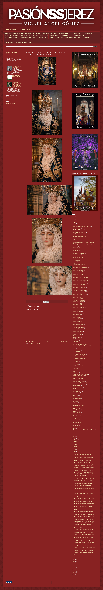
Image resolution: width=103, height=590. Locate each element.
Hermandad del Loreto (77, 318)
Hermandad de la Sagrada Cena (79, 290)
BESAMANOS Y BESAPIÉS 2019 (40, 37)
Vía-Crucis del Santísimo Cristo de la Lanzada (82, 490)
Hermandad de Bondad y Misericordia (80, 267)
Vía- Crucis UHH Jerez (77, 422)
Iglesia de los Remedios (77, 334)
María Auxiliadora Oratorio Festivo (79, 358)
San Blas (74, 399)
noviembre (76, 441)
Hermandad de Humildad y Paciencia (80, 268)
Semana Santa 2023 (76, 409)
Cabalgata (75, 238)
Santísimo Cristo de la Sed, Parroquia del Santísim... (83, 495)
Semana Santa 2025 (76, 412)
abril (75, 451)
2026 (74, 435)
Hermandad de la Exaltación (78, 281)
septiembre (76, 444)
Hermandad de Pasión (77, 311)
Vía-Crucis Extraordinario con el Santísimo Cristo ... (83, 485)
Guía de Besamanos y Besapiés (79, 264)
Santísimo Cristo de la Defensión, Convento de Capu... (84, 468)
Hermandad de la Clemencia (78, 276)
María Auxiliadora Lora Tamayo (78, 357)
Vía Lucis (74, 421)
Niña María (75, 371)
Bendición (75, 233)
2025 (74, 436)
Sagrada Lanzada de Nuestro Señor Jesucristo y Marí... (84, 514)
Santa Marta (75, 402)
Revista (74, 388)
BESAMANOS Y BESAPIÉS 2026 (32, 33)
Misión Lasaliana (76, 369)
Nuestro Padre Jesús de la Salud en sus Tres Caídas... (84, 550)
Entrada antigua (64, 341)
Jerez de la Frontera (76, 337)
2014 (74, 219)
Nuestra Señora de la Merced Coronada (80, 377)
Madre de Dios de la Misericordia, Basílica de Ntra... (83, 472)
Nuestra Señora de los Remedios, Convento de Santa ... (84, 542)
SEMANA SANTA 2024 (88, 33)
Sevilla (74, 416)
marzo (75, 452)
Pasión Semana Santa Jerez (13, 98)
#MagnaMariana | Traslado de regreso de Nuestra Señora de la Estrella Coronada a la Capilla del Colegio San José (16, 85)
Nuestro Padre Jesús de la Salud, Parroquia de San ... (84, 496)
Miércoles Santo (76, 364)
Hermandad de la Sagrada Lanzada (79, 291)
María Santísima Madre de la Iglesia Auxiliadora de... (83, 509)
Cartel (74, 239)
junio (75, 449)
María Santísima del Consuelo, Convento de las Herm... (84, 513)
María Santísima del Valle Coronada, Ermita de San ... (84, 498)
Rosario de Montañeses (77, 391)
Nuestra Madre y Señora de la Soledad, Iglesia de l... (83, 465)
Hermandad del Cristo (77, 317)
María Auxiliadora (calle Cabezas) (79, 354)
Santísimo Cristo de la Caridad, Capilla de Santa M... (83, 539)
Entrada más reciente (30, 341)
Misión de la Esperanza (77, 367)
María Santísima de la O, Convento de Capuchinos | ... (84, 503)
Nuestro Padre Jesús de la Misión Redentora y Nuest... (84, 477)
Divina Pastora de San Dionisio (78, 253)
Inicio (48, 341)
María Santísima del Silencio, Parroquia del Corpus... (83, 537)
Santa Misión (75, 404)
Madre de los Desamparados (78, 347)
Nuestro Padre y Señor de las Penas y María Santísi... (84, 473)
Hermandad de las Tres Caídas (78, 308)
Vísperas (74, 428)
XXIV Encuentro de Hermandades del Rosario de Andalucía (84, 429)
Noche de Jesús (76, 372)
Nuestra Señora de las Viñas (78, 378)
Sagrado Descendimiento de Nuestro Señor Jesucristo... (84, 519)
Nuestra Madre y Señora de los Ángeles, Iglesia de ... (84, 455)
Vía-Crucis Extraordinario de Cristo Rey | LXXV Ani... (83, 491)
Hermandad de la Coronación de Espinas (80, 277)
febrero (75, 554)
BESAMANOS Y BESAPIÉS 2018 (68, 37)
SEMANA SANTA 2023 (26, 35)
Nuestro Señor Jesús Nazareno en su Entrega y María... (84, 493)
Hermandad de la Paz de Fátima (79, 287)
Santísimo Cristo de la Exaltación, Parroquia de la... (83, 524)
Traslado (74, 418)
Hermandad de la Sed (77, 297)
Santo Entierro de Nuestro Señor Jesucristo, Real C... (84, 535)
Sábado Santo (75, 395)
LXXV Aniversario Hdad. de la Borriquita (80, 342)
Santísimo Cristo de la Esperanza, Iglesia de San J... (83, 548)
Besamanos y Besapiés (77, 235)
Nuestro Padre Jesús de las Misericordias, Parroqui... (84, 504)
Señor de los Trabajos (77, 415)
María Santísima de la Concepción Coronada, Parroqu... (84, 462)
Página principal (7, 33)
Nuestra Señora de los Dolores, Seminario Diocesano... (84, 459)
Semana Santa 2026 (76, 414)
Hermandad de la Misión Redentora (79, 284)
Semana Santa (75, 406)
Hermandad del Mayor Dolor (78, 320)
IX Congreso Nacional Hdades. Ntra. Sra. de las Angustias (83, 335)
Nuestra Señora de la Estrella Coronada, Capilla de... (84, 529)
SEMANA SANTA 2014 (9, 42)
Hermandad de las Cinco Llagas (79, 307)
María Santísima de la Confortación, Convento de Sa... (84, 531)
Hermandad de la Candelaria (78, 274)
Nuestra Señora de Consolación (79, 375)
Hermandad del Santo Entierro (78, 328)
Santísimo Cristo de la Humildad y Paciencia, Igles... (83, 532)
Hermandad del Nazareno (77, 321)
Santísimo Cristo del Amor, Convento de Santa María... (84, 521)
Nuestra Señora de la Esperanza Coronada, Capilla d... (84, 478)
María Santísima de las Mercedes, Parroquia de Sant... (84, 527)
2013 (74, 218)
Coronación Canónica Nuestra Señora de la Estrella (82, 244)
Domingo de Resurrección (78, 256)
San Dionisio (75, 401)
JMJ (73, 338)
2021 (74, 222)
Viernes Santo (75, 425)
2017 (74, 567)
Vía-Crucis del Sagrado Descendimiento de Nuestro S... (84, 488)
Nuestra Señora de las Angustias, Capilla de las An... (83, 454)
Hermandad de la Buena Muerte (79, 273)
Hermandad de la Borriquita (78, 271)
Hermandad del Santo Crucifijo (78, 327)
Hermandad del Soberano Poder (79, 330)
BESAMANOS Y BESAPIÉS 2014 (23, 42)
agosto (75, 446)
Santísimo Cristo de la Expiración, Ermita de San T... (83, 480)
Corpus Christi (75, 246)
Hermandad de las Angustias (78, 305)
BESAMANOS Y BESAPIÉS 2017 (23, 40)
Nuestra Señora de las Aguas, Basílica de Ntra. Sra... (84, 475)
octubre (75, 443)
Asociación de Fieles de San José (79, 232)
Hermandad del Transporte (78, 331)
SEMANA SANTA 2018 (54, 37)
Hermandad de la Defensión (78, 278)
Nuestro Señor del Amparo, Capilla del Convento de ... (84, 552)
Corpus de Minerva (76, 247)
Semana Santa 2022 (76, 408)
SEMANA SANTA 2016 (38, 40)
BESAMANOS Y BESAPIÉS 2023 (40, 35)
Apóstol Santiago (76, 230)
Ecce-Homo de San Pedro (78, 257)
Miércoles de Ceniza (76, 362)
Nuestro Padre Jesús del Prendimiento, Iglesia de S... (84, 470)
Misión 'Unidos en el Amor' (78, 365)
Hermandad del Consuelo (77, 315)
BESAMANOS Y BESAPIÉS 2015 (80, 40)
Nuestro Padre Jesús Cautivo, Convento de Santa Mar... (84, 547)
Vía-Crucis (75, 424)
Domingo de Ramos (76, 254)
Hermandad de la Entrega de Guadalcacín (80, 280)
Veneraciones (75, 419)
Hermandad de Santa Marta (78, 313)
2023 (74, 557)
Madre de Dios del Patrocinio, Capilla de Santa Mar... (83, 511)
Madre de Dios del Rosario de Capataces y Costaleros (83, 345)
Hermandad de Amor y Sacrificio (79, 266)
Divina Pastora (75, 250)
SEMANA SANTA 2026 (18, 33)
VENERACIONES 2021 (79, 35)
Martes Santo (75, 361)
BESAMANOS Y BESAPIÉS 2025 (61, 33)
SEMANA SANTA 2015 (66, 40)
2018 (74, 566)
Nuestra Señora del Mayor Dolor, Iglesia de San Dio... (84, 457)
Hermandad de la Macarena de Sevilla (80, 283)
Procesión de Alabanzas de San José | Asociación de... (84, 486)
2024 (74, 438)
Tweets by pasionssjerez (10, 103)
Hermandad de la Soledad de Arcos (79, 300)
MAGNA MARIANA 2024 (75, 33)
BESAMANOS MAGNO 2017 (84, 37)
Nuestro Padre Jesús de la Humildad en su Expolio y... (84, 526)
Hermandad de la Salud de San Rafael (80, 294)
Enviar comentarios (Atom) (36, 343)
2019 (74, 564)
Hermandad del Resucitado (78, 325)
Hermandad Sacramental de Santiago (80, 332)
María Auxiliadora (76, 352)
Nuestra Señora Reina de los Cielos (79, 384)
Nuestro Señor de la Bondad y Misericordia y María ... (84, 545)
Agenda (74, 223)
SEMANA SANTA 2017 (9, 40)
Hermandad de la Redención (78, 288)
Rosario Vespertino (76, 392)
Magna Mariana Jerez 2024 (78, 351)
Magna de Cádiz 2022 (77, 350)
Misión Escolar (75, 368)
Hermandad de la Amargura (78, 270)
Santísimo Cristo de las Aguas (78, 405)
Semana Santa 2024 (76, 411)
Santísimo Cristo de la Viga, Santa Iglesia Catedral (83, 544)
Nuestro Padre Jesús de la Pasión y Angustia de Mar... (84, 522)
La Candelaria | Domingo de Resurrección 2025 (17, 67)
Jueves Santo (75, 340)
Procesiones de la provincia (78, 387)
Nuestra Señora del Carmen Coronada (80, 382)
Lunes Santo (75, 341)
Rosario (74, 389)
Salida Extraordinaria (77, 398)
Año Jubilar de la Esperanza (78, 229)
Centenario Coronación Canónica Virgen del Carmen (82, 240)
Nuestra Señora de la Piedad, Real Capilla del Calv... (83, 508)
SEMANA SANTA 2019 (26, 37)
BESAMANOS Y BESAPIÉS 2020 (12, 37)
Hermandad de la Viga (77, 303)
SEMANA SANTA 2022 (54, 35)
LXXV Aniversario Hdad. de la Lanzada (80, 344)
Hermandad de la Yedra (77, 304)
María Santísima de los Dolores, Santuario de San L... (84, 516)
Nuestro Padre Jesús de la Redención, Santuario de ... (84, 534)
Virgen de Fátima (76, 426)
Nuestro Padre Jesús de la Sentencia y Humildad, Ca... (84, 500)
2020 (74, 562)
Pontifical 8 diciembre (77, 385)
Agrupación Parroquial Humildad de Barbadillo (81, 226)
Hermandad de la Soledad (78, 298)
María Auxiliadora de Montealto (78, 355)
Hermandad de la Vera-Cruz (78, 301)
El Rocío (74, 258)
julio (75, 447)
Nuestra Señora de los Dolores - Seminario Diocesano (83, 379)
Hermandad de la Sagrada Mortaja (79, 293)
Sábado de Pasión (76, 394)
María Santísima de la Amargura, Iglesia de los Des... (84, 501)
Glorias (74, 263)
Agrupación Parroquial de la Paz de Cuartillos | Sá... (83, 483)
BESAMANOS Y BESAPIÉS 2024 (12, 35)
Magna (74, 348)
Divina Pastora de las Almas (78, 251)
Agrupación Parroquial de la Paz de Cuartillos (81, 225)
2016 (74, 220)
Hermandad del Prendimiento (78, 324)
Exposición (75, 261)
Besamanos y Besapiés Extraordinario (80, 236)
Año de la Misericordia (77, 228)
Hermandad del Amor (77, 314)
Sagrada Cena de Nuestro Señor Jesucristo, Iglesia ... (84, 467)
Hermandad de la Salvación (78, 295)
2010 (74, 216)
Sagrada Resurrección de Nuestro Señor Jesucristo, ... (84, 540)
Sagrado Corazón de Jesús (78, 397)
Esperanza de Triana (77, 260)
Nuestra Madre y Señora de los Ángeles (80, 374)
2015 (74, 571)
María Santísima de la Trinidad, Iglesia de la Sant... (83, 460)
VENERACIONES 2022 (66, 35)
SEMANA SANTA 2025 (47, 33)
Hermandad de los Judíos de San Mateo (80, 310)
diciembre (76, 439)
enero (75, 555)
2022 (74, 559)
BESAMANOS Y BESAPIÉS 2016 (52, 40)
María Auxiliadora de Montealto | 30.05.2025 (16, 76)
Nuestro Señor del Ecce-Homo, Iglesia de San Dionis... (84, 517)
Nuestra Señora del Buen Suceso (79, 381)
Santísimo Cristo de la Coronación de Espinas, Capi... (84, 464)
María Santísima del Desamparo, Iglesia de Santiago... (84, 506)
